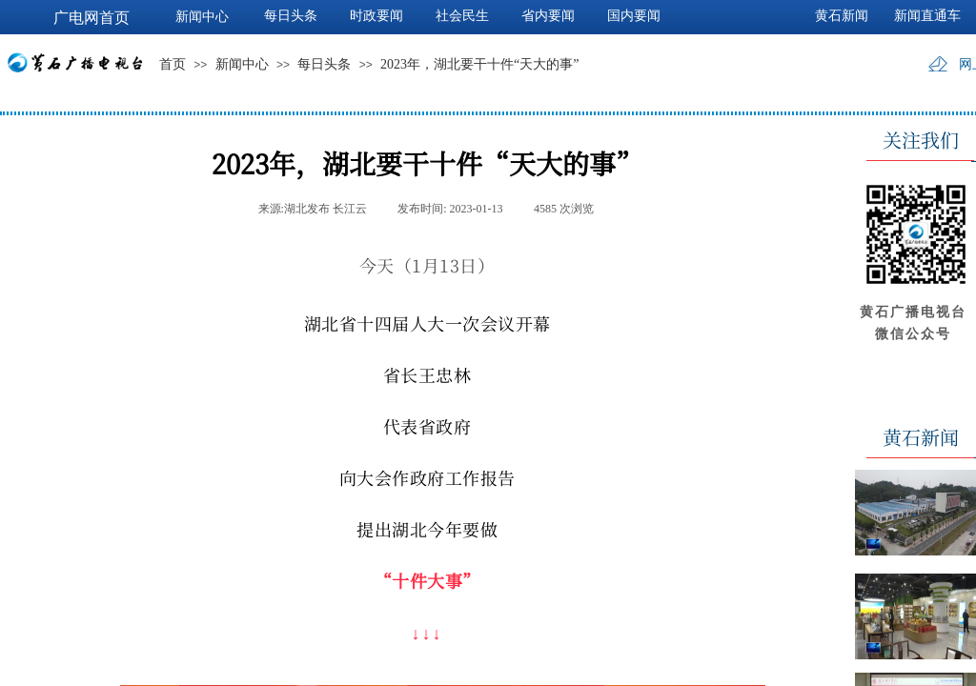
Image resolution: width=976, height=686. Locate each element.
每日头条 (324, 64)
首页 (172, 64)
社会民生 (462, 16)
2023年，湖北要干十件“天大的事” (479, 64)
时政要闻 (376, 16)
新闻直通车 (927, 16)
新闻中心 (242, 64)
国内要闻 (634, 16)
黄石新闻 (841, 16)
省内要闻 (548, 16)
